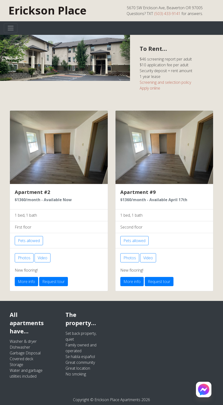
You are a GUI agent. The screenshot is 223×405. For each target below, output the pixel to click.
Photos (24, 257)
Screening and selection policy (165, 82)
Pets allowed (29, 240)
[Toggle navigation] (10, 28)
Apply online (150, 88)
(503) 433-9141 (167, 13)
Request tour (53, 281)
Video (42, 257)
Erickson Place (47, 10)
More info (26, 281)
